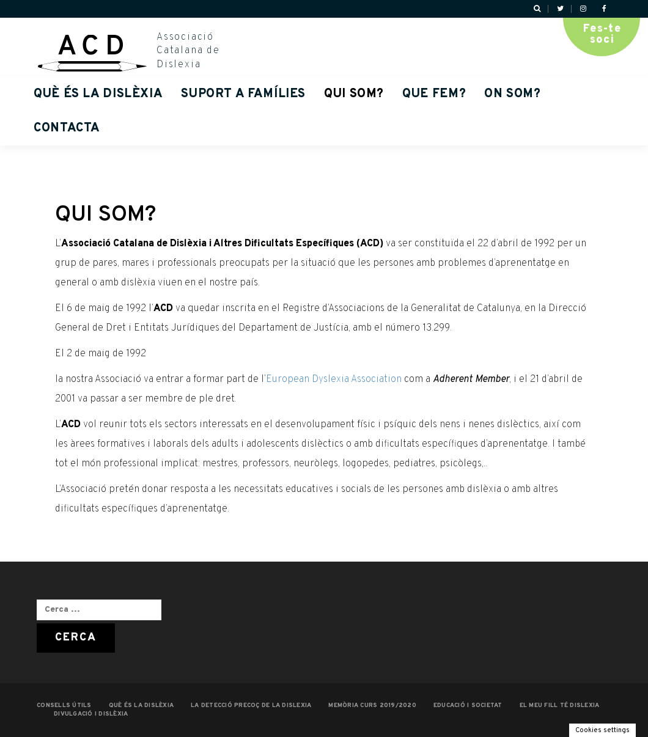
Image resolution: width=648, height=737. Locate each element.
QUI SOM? (354, 94)
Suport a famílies (243, 94)
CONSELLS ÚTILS (64, 706)
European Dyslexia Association (334, 379)
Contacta (67, 128)
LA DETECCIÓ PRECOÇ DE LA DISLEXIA (251, 706)
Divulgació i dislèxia (91, 714)
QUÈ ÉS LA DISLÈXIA (98, 94)
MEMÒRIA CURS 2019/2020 (372, 706)
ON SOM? (512, 94)
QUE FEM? (434, 94)
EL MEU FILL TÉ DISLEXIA (560, 706)
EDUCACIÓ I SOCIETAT (468, 706)
